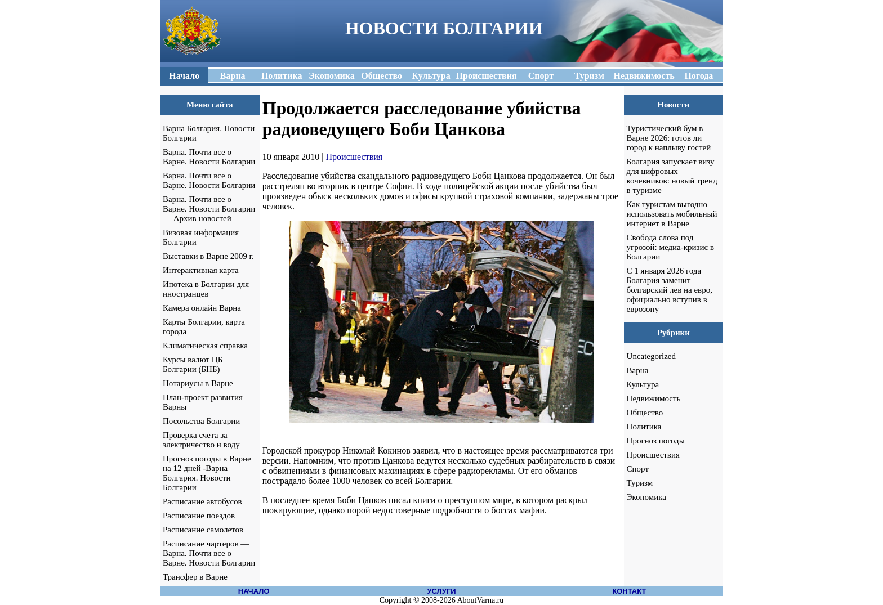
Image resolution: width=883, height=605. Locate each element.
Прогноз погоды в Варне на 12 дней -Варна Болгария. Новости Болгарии (207, 473)
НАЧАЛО (254, 591)
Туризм (640, 482)
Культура (643, 384)
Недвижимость (654, 398)
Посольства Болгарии (201, 420)
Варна (638, 370)
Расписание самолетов (203, 529)
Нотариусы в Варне (198, 383)
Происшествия (354, 157)
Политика (644, 426)
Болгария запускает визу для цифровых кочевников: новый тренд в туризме (672, 176)
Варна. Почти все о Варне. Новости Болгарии (209, 156)
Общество (645, 412)
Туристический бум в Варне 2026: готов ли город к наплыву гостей (669, 138)
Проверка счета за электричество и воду (201, 440)
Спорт (638, 468)
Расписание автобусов (202, 501)
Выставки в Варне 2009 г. (208, 256)
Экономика (646, 496)
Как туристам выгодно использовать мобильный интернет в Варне (672, 214)
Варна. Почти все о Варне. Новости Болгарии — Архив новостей (209, 209)
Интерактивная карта (201, 270)
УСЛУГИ (441, 591)
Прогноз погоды (656, 440)
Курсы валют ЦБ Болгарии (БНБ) (192, 364)
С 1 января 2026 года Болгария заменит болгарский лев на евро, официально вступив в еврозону (669, 289)
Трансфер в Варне (195, 576)
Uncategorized (651, 356)
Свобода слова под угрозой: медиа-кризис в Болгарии (670, 247)
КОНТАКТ (629, 591)
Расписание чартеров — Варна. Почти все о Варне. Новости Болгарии (209, 553)
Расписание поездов (199, 515)
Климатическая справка (205, 345)
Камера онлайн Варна (202, 307)
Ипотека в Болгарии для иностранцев (206, 289)
